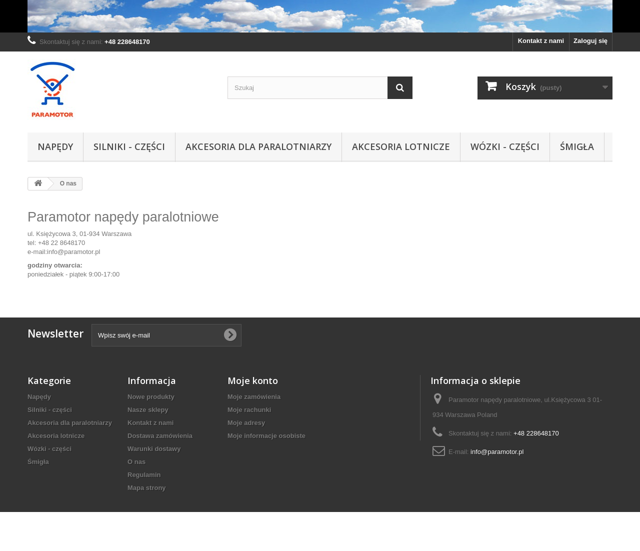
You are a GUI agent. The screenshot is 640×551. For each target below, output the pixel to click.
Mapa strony (147, 488)
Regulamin (144, 474)
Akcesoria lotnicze (401, 146)
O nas (137, 462)
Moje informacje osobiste (267, 436)
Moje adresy (246, 422)
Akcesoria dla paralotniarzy (259, 146)
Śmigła (577, 146)
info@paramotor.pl (73, 252)
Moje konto (253, 380)
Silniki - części (129, 146)
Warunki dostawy (154, 448)
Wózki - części (505, 146)
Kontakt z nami (541, 40)
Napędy (55, 146)
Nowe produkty (151, 396)
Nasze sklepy (148, 410)
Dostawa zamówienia (160, 436)
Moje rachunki (249, 410)
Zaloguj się (591, 40)
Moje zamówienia (254, 396)
